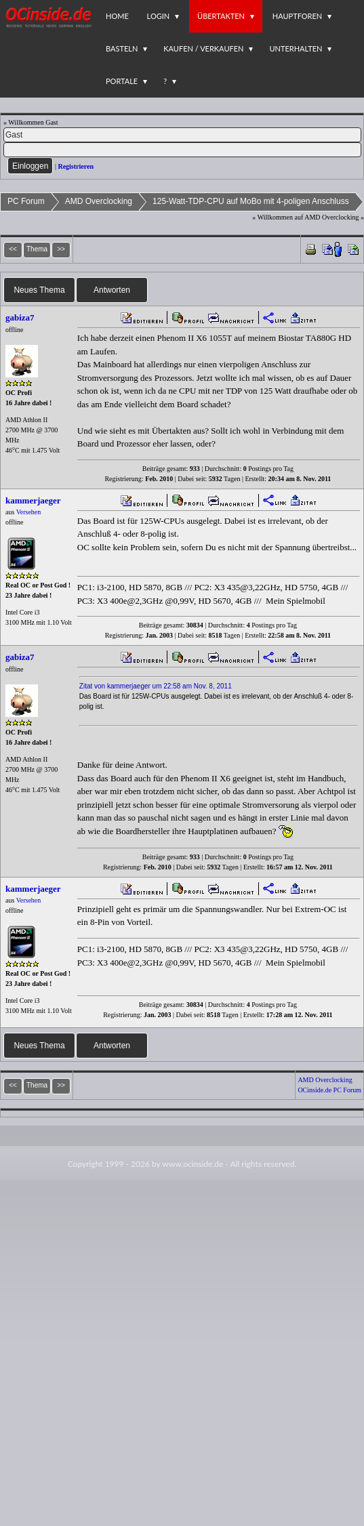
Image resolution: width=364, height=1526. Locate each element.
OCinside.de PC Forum (329, 1090)
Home (117, 16)
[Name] (182, 134)
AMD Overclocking (98, 201)
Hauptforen (297, 16)
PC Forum (26, 201)
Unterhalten (295, 48)
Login (158, 16)
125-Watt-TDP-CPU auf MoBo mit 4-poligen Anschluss (251, 201)
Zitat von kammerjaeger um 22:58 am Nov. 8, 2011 (155, 686)
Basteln (122, 48)
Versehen (28, 512)
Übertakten (221, 16)
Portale (122, 81)
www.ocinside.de (192, 1164)
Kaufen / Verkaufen (203, 48)
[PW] (182, 149)
